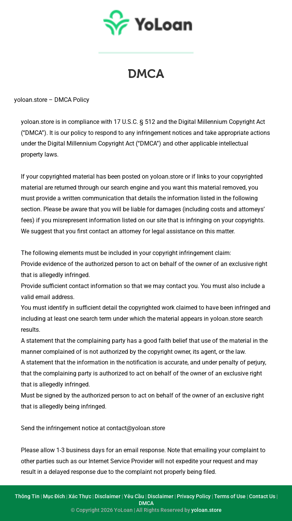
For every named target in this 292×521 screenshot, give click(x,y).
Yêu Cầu (134, 496)
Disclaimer (108, 496)
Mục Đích (54, 496)
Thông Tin (27, 496)
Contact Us (262, 496)
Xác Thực (79, 496)
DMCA (146, 74)
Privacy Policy (194, 496)
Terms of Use (230, 496)
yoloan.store (206, 510)
